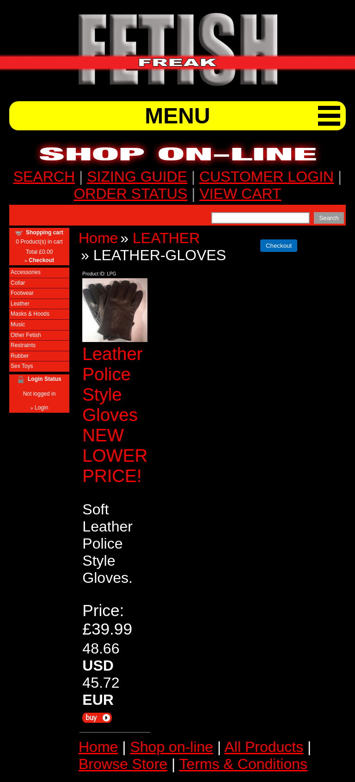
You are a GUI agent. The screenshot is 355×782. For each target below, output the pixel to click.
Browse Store (123, 764)
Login (41, 407)
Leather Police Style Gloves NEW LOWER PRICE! (114, 415)
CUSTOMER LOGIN (266, 176)
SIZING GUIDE (137, 176)
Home (98, 238)
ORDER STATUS (130, 193)
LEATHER (166, 238)
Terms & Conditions (243, 764)
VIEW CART (240, 193)
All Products (263, 747)
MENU (177, 116)
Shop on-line (171, 747)
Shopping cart (44, 232)
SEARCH (44, 176)
